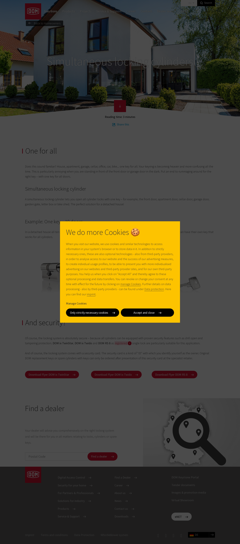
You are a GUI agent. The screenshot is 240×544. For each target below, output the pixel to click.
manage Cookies (130, 284)
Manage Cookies (76, 303)
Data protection (154, 289)
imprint (91, 294)
